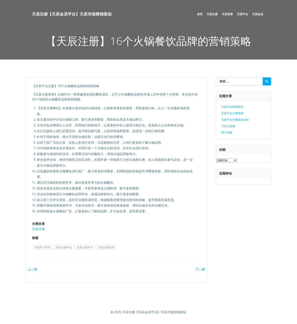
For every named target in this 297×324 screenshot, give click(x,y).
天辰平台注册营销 (232, 113)
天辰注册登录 (106, 247)
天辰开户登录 (42, 247)
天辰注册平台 (63, 247)
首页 (200, 14)
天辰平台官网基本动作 (235, 120)
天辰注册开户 (84, 247)
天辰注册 (212, 14)
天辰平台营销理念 (232, 107)
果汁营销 (226, 132)
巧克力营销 (228, 126)
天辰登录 (227, 14)
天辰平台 (242, 14)
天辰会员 (257, 14)
